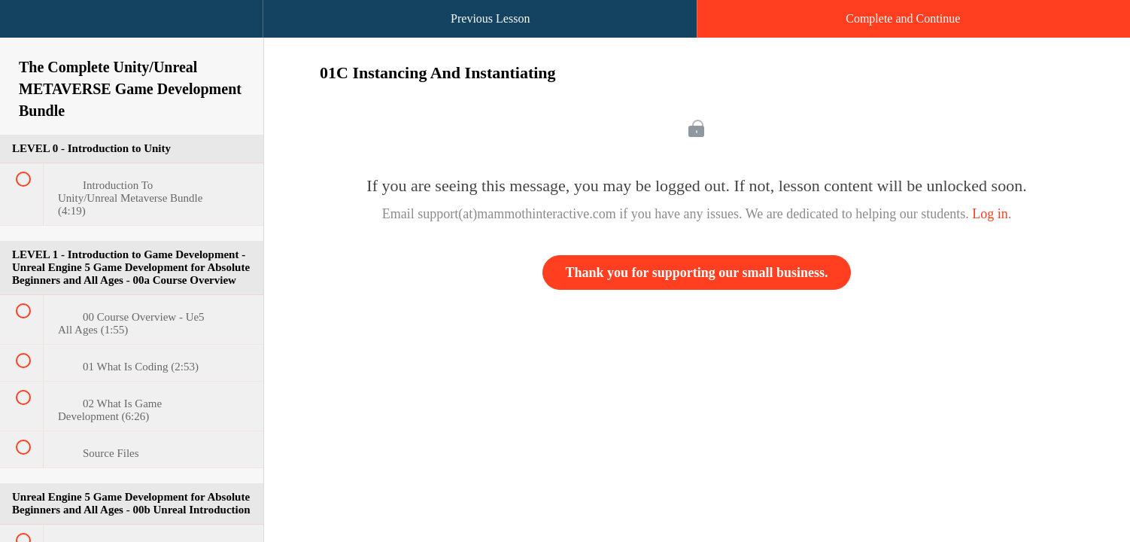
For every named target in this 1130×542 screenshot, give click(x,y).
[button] (26, 26)
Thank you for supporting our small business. (697, 272)
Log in (990, 213)
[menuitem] (131, 34)
